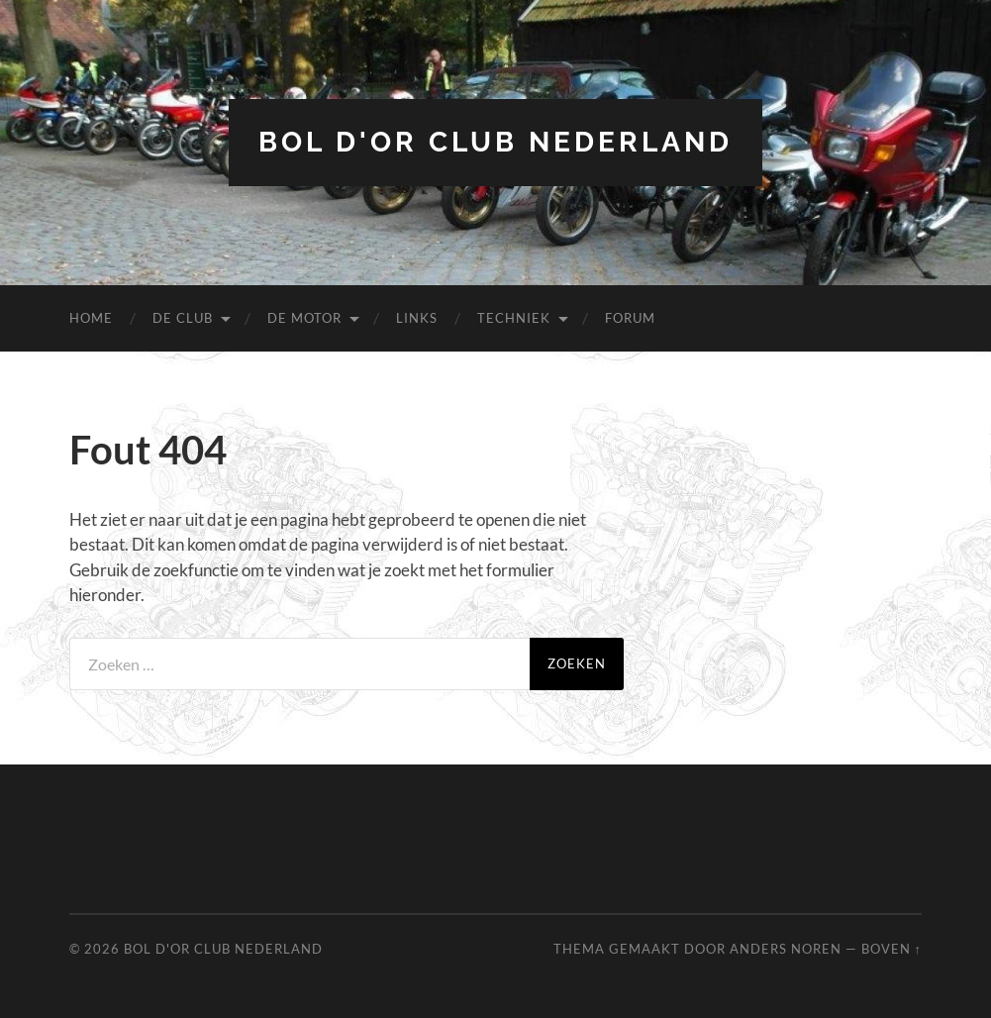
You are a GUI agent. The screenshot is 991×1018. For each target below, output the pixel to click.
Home (91, 318)
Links (417, 318)
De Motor (304, 318)
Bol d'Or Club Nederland (495, 142)
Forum (630, 318)
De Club (182, 318)
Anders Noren (786, 949)
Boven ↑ (891, 949)
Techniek (513, 318)
